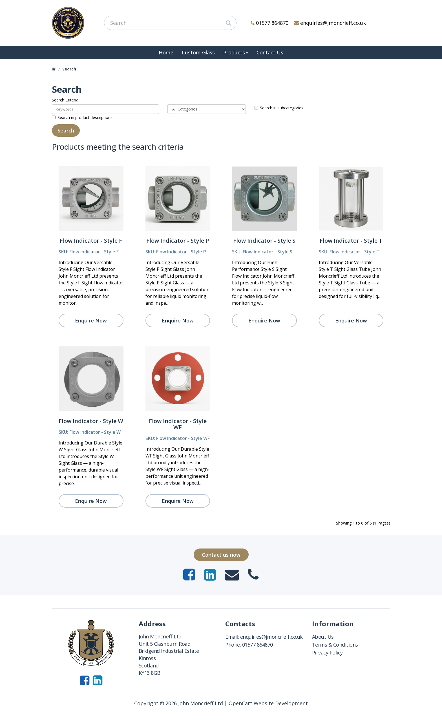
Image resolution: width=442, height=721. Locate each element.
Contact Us (270, 52)
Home (166, 52)
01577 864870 (269, 22)
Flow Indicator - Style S (264, 240)
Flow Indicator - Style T (351, 240)
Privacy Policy (327, 652)
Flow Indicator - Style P (177, 240)
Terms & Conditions (335, 644)
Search (69, 69)
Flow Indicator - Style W (91, 421)
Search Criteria (65, 100)
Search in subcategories (278, 107)
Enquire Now (91, 320)
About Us (323, 636)
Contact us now (221, 554)
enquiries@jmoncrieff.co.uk (330, 22)
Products (234, 52)
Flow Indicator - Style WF (178, 424)
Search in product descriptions (82, 117)
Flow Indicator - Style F (91, 240)
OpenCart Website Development (268, 703)
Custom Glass (198, 52)
